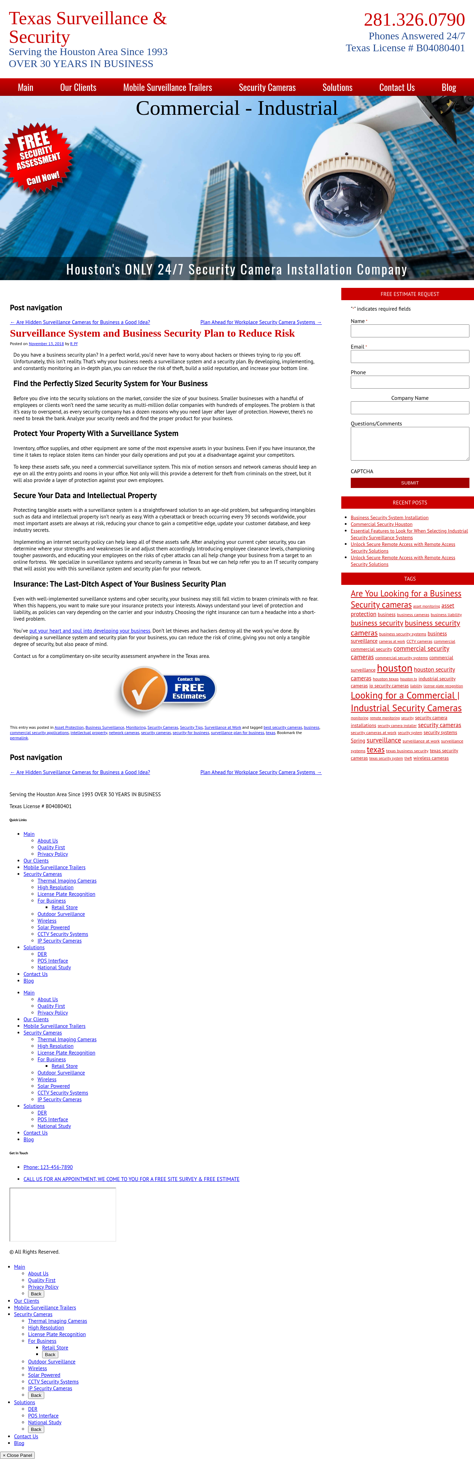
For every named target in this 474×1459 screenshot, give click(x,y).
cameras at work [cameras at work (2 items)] (392, 641)
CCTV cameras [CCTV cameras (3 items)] (420, 641)
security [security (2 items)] (407, 717)
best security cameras (283, 727)
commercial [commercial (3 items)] (444, 641)
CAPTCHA (362, 471)
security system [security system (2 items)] (410, 732)
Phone (358, 372)
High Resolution (55, 887)
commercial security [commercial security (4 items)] (371, 649)
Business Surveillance (104, 727)
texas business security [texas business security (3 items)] (407, 750)
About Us (48, 840)
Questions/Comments (376, 423)
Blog (449, 86)
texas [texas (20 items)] (376, 749)
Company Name (410, 397)
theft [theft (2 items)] (408, 758)
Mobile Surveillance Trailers (167, 86)
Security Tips (191, 727)
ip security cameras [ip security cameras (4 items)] (389, 685)
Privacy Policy (53, 854)
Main (25, 86)
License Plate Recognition (66, 894)
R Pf (74, 343)
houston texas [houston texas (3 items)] (386, 678)
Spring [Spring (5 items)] (358, 740)
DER (42, 954)
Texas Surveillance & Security (88, 27)
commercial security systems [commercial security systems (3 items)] (401, 657)
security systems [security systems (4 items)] (440, 732)
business (312, 727)
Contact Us (397, 86)
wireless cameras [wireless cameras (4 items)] (431, 758)
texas (270, 732)
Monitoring (136, 727)
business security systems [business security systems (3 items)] (402, 633)
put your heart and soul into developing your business (89, 630)
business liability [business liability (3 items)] (446, 614)
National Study (54, 967)
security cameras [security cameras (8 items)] (439, 725)
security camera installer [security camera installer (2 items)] (397, 725)
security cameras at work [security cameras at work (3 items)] (373, 732)
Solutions (338, 86)
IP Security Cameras (60, 940)
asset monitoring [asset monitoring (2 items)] (426, 606)
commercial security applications (39, 732)
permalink (19, 737)
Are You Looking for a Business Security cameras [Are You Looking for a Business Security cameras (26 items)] (406, 599)
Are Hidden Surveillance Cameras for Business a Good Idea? (80, 322)
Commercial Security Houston (382, 524)
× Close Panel (17, 1455)
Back (36, 1293)
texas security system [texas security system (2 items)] (386, 758)
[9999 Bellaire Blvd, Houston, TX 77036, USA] (62, 1215)
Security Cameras (267, 86)
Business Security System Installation (390, 517)
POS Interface (53, 960)
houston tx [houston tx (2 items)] (408, 678)
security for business (191, 732)
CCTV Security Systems (63, 934)
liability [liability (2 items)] (416, 686)
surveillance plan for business (237, 732)
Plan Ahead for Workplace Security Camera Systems (261, 322)
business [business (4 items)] (387, 614)
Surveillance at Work (222, 727)
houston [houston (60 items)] (395, 667)
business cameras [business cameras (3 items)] (413, 614)
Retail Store (65, 907)
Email (359, 346)
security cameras (156, 732)
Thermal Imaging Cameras (67, 880)
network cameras (124, 732)
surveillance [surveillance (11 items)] (384, 739)
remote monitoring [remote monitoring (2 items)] (385, 717)
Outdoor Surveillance (61, 914)
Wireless (47, 920)
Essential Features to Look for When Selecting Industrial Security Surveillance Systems (409, 534)
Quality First (51, 847)
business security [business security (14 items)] (377, 623)
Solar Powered (54, 927)
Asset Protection (69, 727)
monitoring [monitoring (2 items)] (359, 717)
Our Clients (78, 86)
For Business (52, 900)
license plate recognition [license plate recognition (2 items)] (443, 686)
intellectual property (89, 732)
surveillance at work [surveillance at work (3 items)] (421, 741)
